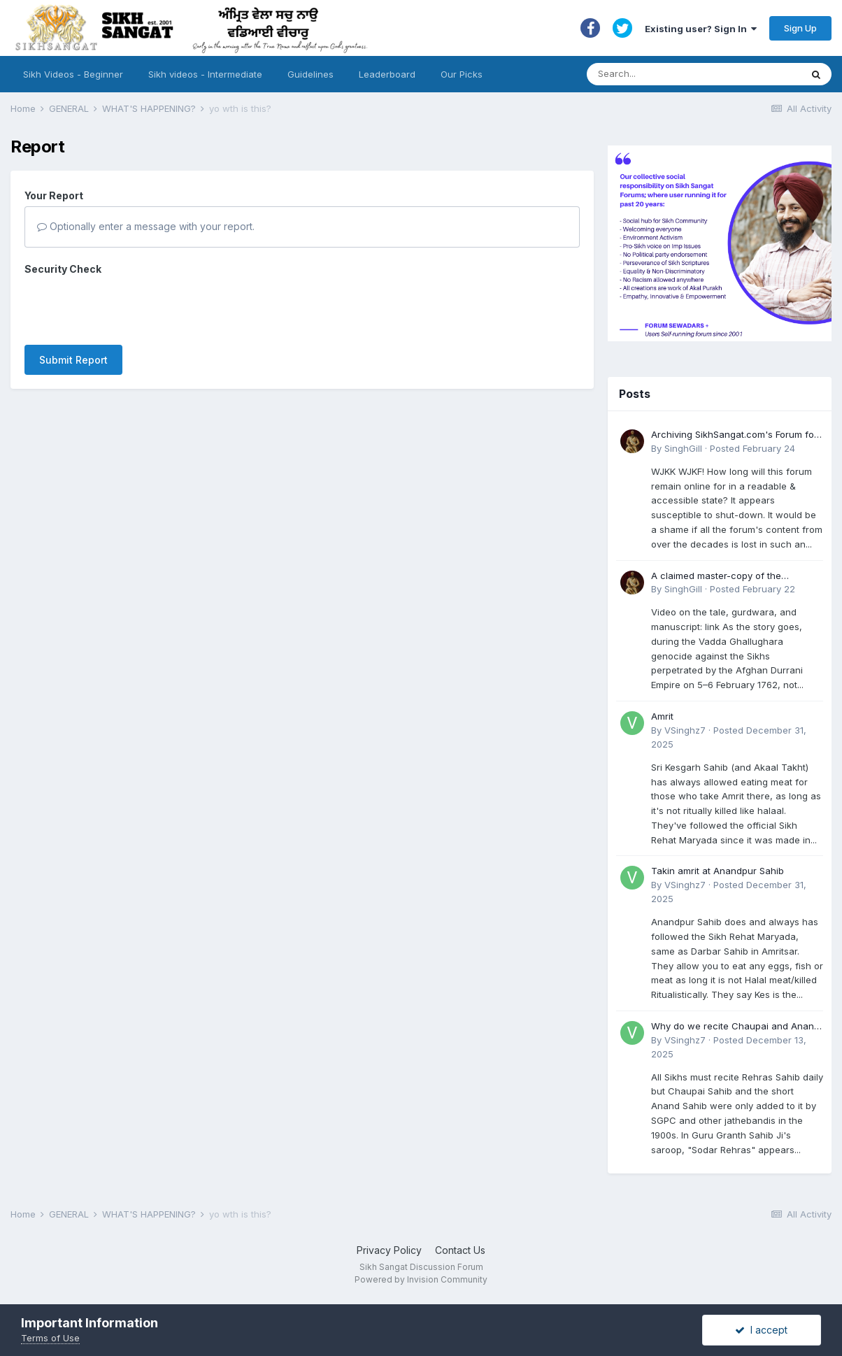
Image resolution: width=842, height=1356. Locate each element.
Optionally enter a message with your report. (146, 226)
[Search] (680, 74)
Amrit (662, 716)
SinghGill (683, 448)
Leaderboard (387, 74)
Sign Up (800, 28)
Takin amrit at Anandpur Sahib (717, 870)
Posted (752, 448)
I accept (761, 1330)
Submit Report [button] (73, 305)
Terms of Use (50, 1337)
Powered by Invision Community (421, 1279)
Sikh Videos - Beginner (73, 74)
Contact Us (460, 1250)
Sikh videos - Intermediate (205, 74)
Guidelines (310, 74)
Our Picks (462, 74)
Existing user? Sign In (701, 28)
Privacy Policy (389, 1250)
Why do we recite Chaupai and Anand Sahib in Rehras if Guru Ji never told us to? (736, 1027)
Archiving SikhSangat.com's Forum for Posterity (734, 435)
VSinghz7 (685, 730)
